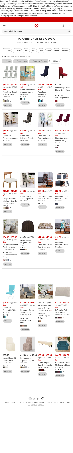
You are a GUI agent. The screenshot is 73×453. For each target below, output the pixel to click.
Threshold (41, 310)
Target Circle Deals (25, 13)
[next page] (42, 398)
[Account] (63, 25)
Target (18, 42)
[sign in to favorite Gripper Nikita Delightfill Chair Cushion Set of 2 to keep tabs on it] (32, 253)
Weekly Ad (36, 13)
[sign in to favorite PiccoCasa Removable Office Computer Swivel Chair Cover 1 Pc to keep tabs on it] (14, 321)
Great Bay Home (8, 249)
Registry (9, 16)
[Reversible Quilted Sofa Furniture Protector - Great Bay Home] (27, 311)
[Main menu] (4, 25)
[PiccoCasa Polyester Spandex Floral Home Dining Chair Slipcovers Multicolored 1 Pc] (62, 243)
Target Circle (24, 16)
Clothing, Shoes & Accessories (39, 1)
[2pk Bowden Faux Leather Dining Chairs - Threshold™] (45, 306)
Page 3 (18, 402)
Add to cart (7, 105)
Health (9, 6)
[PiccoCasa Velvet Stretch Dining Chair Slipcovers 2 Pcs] (62, 139)
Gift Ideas (25, 8)
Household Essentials (37, 4)
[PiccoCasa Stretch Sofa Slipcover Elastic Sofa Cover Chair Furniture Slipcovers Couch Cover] (45, 246)
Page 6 (37, 402)
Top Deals (14, 13)
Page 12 (34, 405)
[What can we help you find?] (36, 31)
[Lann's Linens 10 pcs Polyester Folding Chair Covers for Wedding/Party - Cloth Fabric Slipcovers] (10, 359)
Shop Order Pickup (47, 13)
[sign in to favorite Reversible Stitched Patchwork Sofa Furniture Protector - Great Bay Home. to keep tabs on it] (14, 264)
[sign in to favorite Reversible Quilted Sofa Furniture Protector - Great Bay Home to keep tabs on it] (32, 329)
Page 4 (24, 402)
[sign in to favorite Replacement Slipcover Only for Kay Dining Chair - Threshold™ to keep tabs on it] (32, 371)
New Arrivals (36, 11)
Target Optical (14, 11)
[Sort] (17, 50)
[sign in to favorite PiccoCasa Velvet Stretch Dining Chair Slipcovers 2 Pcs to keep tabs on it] (66, 151)
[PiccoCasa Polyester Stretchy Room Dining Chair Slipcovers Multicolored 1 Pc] (27, 137)
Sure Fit (57, 92)
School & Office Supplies (34, 6)
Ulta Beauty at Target (48, 8)
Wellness (15, 6)
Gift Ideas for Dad (21, 1)
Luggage (22, 6)
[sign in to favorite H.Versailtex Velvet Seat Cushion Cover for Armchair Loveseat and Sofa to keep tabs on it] (66, 321)
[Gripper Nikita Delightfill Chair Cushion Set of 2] (27, 241)
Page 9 (55, 402)
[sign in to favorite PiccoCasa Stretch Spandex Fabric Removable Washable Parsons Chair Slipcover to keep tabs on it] (14, 105)
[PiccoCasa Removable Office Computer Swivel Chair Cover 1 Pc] (10, 309)
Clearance (27, 11)
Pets (38, 8)
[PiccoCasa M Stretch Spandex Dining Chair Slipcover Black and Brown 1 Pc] (27, 197)
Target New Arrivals (7, 1)
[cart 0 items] (68, 25)
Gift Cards (33, 8)
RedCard (15, 16)
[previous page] (30, 398)
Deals (21, 11)
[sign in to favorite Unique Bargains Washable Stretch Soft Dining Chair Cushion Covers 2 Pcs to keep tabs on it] (14, 211)
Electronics (51, 6)
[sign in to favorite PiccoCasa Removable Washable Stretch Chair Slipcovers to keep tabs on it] (49, 105)
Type (33, 51)
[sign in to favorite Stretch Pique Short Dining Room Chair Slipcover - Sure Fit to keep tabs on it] (66, 105)
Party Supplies (16, 8)
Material (65, 51)
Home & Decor (56, 1)
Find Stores (33, 16)
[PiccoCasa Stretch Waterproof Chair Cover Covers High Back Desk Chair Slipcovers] (62, 197)
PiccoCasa (6, 97)
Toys (45, 6)
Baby (48, 4)
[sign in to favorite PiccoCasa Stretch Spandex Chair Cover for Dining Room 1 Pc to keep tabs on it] (32, 103)
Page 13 (41, 405)
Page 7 (43, 402)
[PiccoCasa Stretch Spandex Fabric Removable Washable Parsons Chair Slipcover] (10, 93)
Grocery (26, 4)
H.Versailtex (59, 315)
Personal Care (60, 4)
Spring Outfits (46, 11)
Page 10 (62, 402)
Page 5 (30, 402)
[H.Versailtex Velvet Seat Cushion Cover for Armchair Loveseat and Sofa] (62, 311)
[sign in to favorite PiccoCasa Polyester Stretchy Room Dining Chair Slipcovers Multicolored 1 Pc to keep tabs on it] (32, 144)
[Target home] (36, 25)
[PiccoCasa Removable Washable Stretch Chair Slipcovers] (45, 93)
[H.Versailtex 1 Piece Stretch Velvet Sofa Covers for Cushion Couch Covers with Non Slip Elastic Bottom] (62, 363)
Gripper (22, 245)
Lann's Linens (7, 363)
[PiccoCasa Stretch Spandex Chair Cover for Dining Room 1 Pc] (27, 90)
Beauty (52, 4)
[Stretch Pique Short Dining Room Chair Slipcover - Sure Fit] (62, 88)
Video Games (61, 6)
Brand (56, 51)
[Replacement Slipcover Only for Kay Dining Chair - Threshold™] (27, 359)
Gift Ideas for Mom (58, 11)
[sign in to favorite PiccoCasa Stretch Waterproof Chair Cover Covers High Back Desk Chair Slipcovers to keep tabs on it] (66, 207)
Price (41, 51)
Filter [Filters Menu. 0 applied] (6, 50)
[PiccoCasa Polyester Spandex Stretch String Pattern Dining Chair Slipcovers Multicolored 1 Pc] (10, 137)
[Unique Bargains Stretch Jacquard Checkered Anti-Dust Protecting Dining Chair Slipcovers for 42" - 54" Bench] (45, 363)
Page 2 (12, 402)
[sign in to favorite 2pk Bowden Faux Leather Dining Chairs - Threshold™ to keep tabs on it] (49, 325)
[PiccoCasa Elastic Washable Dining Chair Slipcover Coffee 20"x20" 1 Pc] (45, 197)
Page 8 (49, 402)
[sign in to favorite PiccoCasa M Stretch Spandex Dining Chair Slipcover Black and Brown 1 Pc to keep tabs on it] (32, 205)
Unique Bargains (8, 203)
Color (48, 51)
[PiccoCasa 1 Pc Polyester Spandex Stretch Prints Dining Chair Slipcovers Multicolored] (45, 137)
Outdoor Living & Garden (14, 4)
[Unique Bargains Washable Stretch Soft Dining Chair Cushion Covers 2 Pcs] (10, 199)
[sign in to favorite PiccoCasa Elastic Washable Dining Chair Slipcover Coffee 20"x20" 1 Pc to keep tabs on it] (49, 207)
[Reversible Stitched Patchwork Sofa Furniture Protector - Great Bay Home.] (10, 246)
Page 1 (6, 402)
